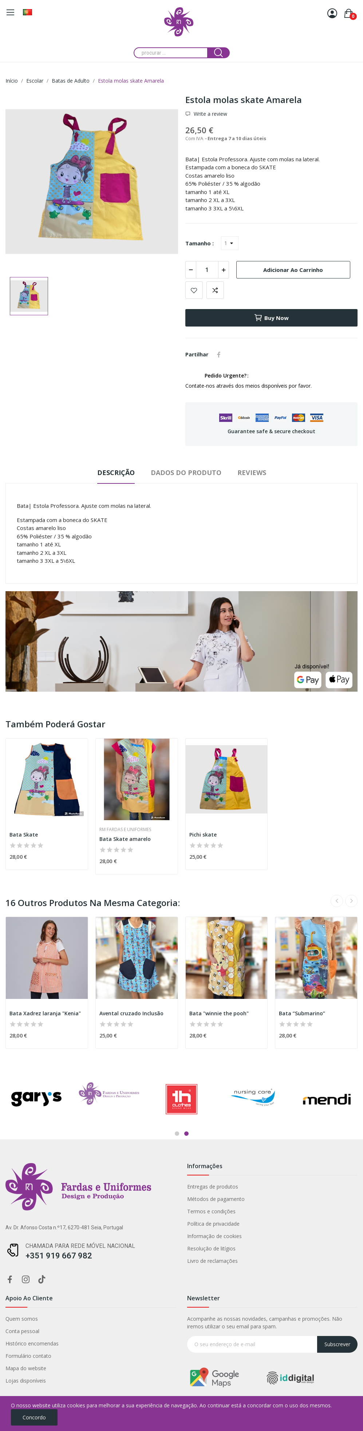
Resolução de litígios (87, 1248)
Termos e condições (87, 1211)
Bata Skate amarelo (125, 838)
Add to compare (215, 290)
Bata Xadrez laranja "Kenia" (45, 1013)
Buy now (271, 317)
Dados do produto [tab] (186, 472)
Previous (337, 901)
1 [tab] (177, 1133)
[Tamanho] (229, 243)
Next (351, 901)
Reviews (251, 472)
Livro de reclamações (88, 1260)
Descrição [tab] (116, 472)
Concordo (34, 1417)
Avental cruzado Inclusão (131, 1013)
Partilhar (219, 354)
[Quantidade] (207, 269)
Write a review (209, 113)
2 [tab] (186, 1133)
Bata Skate (23, 834)
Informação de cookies (90, 1236)
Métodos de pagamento (92, 1198)
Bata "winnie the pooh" (219, 1013)
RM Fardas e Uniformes (125, 829)
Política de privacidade (89, 1223)
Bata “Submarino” (302, 1013)
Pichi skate (203, 834)
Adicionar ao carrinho (293, 269)
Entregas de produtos (88, 1186)
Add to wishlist (194, 290)
